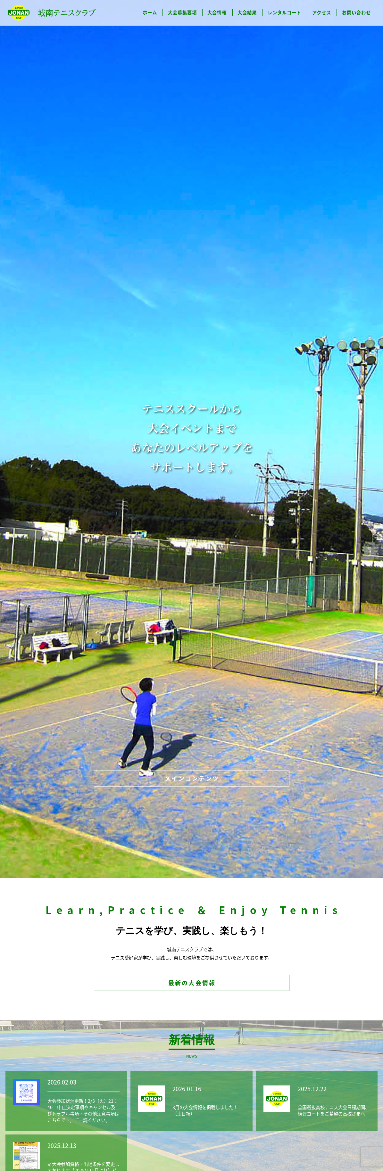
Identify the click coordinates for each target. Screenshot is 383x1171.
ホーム (150, 12)
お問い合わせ (356, 12)
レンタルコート (284, 12)
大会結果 (247, 12)
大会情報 (217, 12)
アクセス (321, 12)
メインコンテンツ (192, 778)
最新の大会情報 (192, 982)
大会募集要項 (182, 12)
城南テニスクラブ (52, 13)
